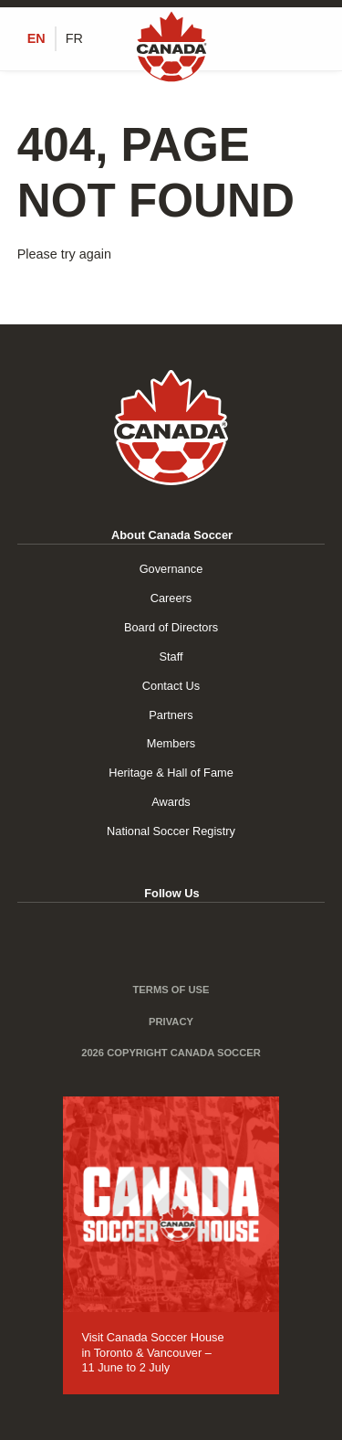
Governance (171, 569)
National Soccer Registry (171, 831)
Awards (170, 802)
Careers (171, 598)
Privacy (171, 1021)
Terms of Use (171, 989)
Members (171, 743)
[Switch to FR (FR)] (74, 38)
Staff (170, 656)
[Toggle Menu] (315, 39)
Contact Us (171, 686)
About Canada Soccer (172, 535)
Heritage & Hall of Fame (171, 772)
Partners (170, 715)
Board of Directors (171, 627)
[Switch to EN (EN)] (36, 38)
